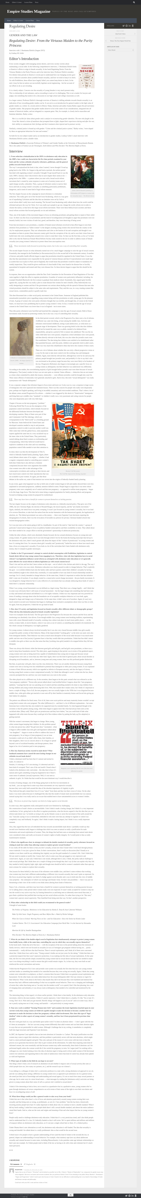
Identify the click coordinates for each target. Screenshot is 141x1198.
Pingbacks (30, 1164)
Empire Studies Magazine (28, 11)
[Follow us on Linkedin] (130, 26)
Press (36, 2)
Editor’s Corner (17, 2)
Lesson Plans (28, 2)
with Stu (25, 1197)
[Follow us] (126, 26)
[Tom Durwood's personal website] (133, 26)
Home (7, 2)
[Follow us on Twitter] (123, 26)
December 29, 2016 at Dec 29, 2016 (33, 1169)
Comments (16, 1164)
